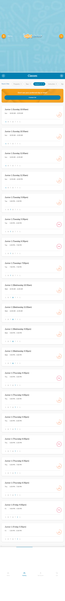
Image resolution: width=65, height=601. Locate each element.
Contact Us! (32, 97)
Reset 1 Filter (6, 84)
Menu (9, 36)
